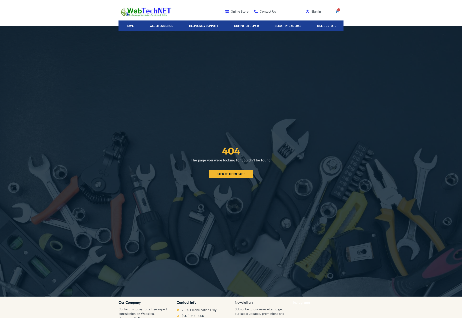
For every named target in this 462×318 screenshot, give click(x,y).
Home (130, 26)
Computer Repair (246, 26)
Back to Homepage (231, 174)
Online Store (326, 26)
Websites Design (161, 26)
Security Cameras (288, 26)
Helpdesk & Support (203, 26)
